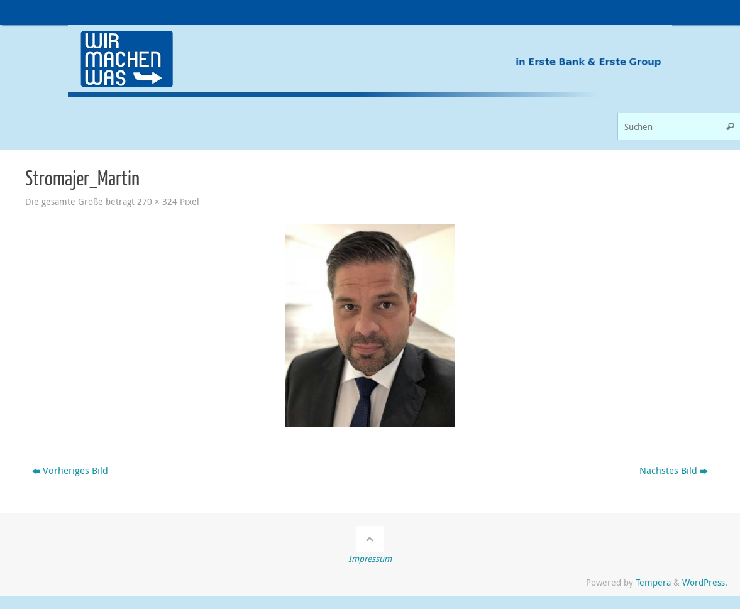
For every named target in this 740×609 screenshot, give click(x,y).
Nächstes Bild (673, 470)
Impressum (370, 558)
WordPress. (704, 582)
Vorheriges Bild (70, 470)
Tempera (653, 582)
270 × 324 (157, 201)
